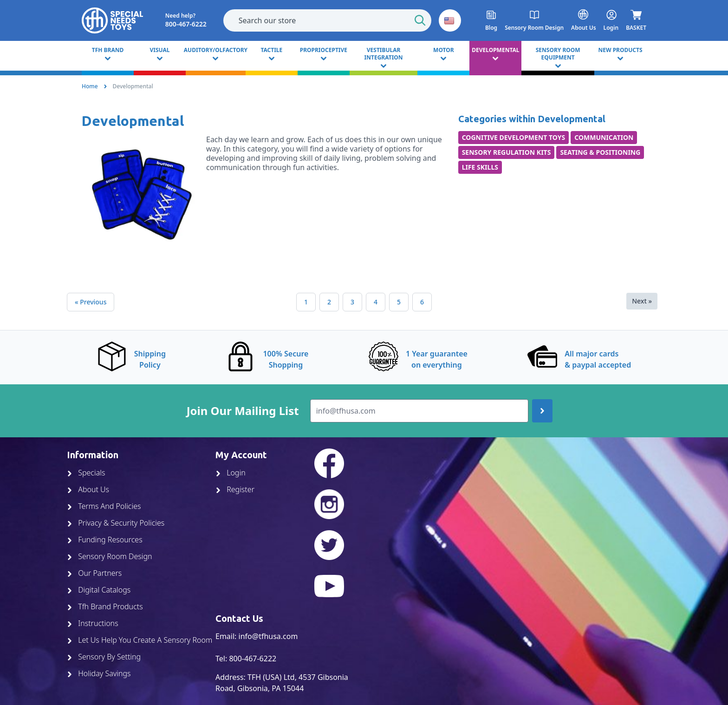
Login (230, 473)
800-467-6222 (252, 658)
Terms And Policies (104, 506)
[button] (450, 20)
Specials (86, 473)
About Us (88, 489)
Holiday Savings (99, 673)
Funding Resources (105, 539)
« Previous (90, 301)
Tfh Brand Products (105, 606)
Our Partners (94, 573)
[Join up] (542, 410)
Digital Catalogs (98, 590)
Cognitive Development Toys (514, 137)
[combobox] (327, 20)
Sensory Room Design (109, 556)
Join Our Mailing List (243, 410)
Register (234, 489)
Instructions (92, 623)
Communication (603, 137)
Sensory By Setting (104, 657)
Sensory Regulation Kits (506, 152)
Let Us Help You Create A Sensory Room (139, 640)
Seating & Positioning (600, 152)
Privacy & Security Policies (115, 523)
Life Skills (480, 167)
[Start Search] (420, 20)
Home (90, 86)
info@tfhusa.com (268, 636)
